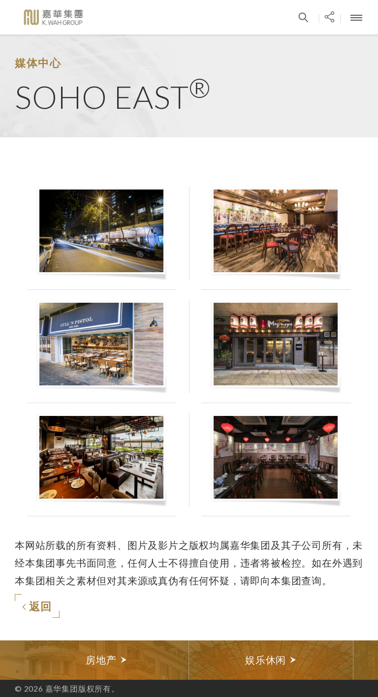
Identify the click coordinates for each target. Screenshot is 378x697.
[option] (107, 660)
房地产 (106, 660)
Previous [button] (12, 660)
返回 (37, 606)
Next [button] (365, 660)
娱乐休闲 (271, 660)
